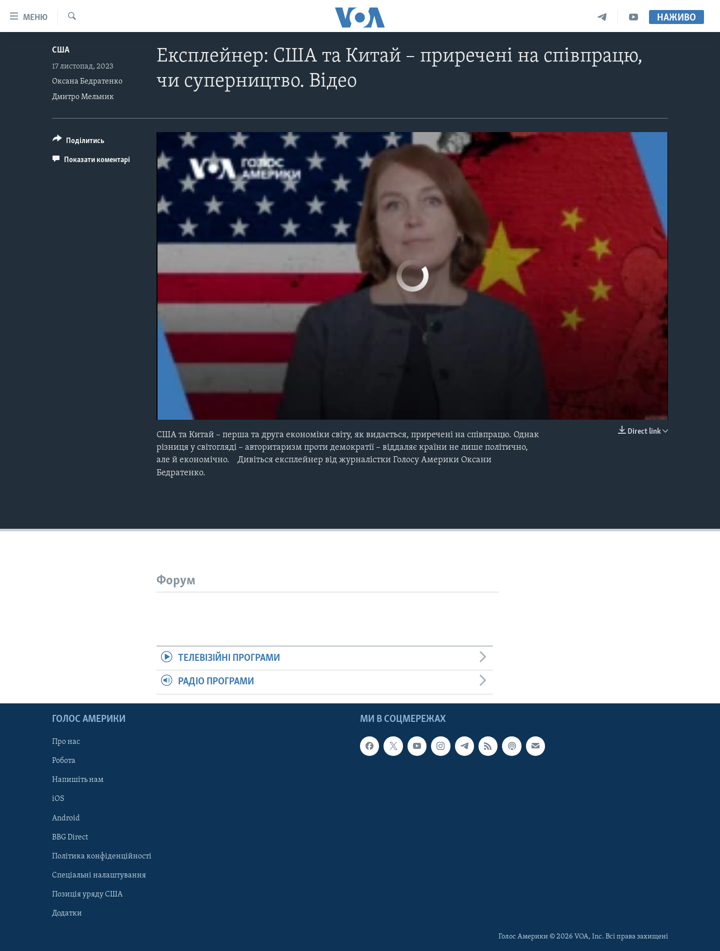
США (61, 50)
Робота (64, 761)
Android (66, 818)
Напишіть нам (78, 780)
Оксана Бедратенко (87, 82)
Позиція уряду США (87, 894)
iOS (58, 799)
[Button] (78, 142)
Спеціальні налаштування (99, 875)
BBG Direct (70, 837)
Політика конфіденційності (102, 856)
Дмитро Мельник (83, 97)
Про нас (66, 742)
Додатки (67, 913)
